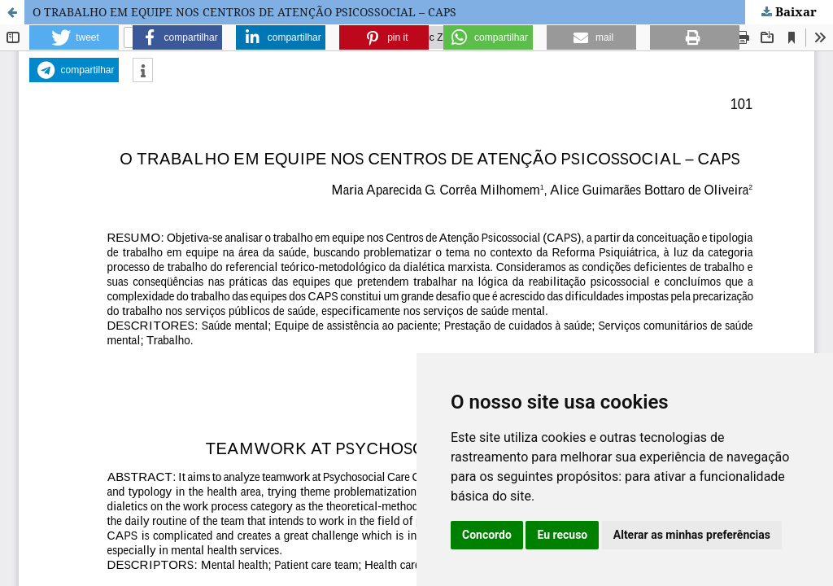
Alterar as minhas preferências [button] (691, 534)
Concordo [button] (487, 534)
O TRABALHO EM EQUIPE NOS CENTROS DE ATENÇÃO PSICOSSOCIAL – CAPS (244, 12)
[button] (74, 37)
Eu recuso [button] (562, 534)
